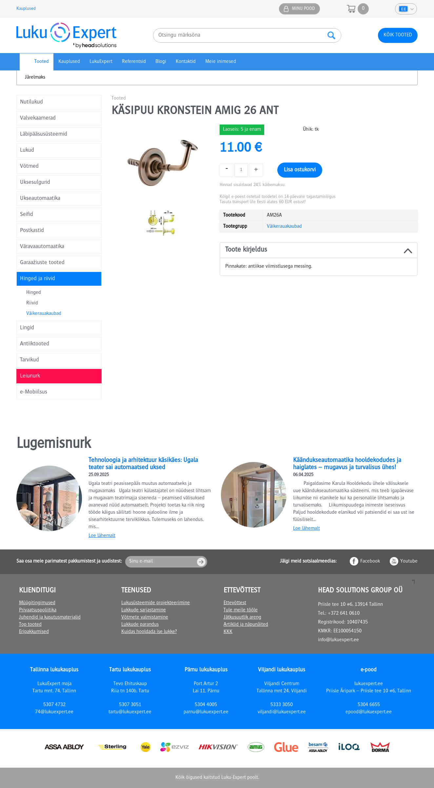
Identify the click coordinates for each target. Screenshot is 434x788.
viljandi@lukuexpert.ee (282, 712)
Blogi (160, 62)
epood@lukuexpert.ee (368, 712)
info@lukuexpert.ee (338, 640)
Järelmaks (35, 77)
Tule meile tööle (241, 610)
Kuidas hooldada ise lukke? (149, 632)
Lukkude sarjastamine (143, 610)
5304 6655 (369, 705)
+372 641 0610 (344, 613)
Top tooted (30, 624)
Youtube (409, 561)
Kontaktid (186, 62)
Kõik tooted (398, 35)
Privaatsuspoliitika (37, 610)
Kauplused (26, 9)
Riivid (32, 303)
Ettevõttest (235, 603)
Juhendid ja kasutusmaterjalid (50, 617)
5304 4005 (206, 705)
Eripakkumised (34, 632)
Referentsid (134, 62)
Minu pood (303, 9)
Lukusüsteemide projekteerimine (155, 603)
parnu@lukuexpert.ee (206, 712)
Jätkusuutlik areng (242, 617)
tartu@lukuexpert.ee (129, 712)
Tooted (41, 62)
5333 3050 (281, 705)
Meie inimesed (220, 62)
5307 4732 (54, 705)
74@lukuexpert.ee (54, 712)
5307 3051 (130, 705)
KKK (228, 632)
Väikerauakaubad (43, 314)
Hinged (33, 293)
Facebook (370, 561)
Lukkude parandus (140, 624)
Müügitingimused (37, 603)
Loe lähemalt (102, 536)
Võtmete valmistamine (144, 617)
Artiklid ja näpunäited (246, 624)
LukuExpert (100, 62)
